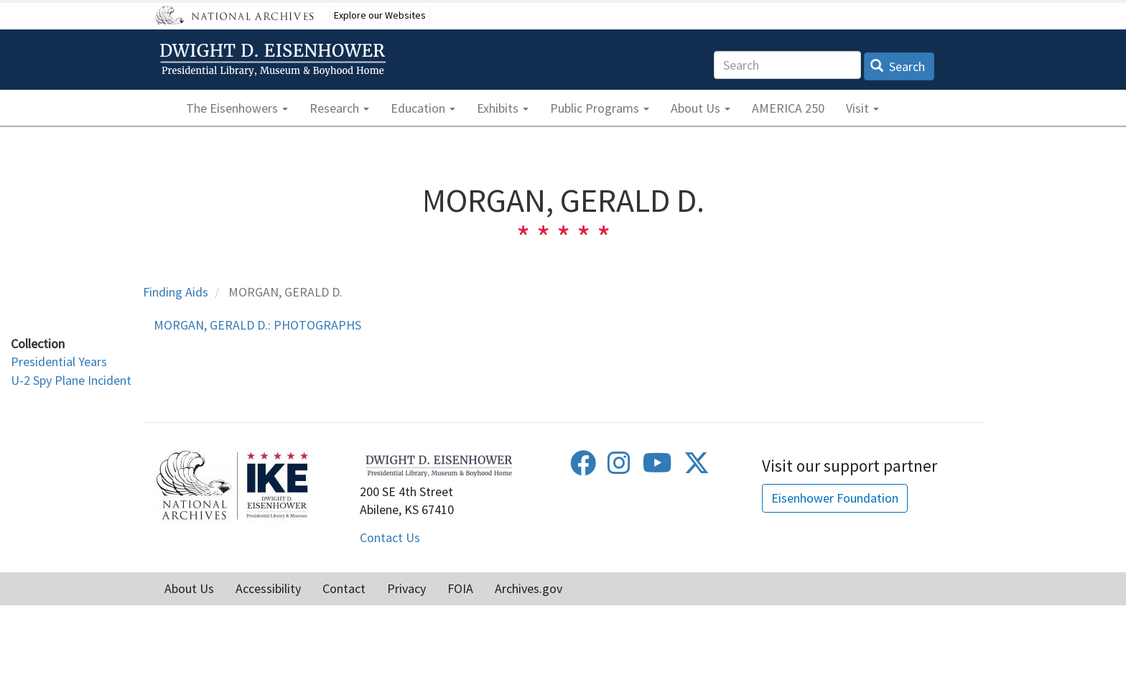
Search (898, 66)
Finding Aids (175, 292)
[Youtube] (657, 468)
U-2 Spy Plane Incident (71, 380)
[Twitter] (696, 468)
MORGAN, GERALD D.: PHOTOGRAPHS (257, 325)
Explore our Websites (380, 15)
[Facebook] (583, 468)
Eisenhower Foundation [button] (834, 498)
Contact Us (390, 537)
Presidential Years (59, 361)
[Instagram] (619, 468)
